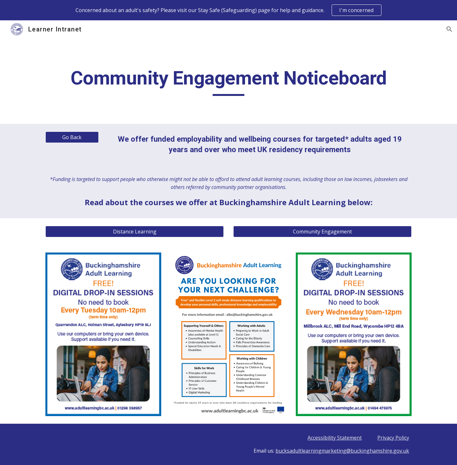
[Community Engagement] (322, 231)
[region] (228, 10)
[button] (449, 29)
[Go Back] (72, 137)
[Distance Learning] (134, 231)
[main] (228, 81)
